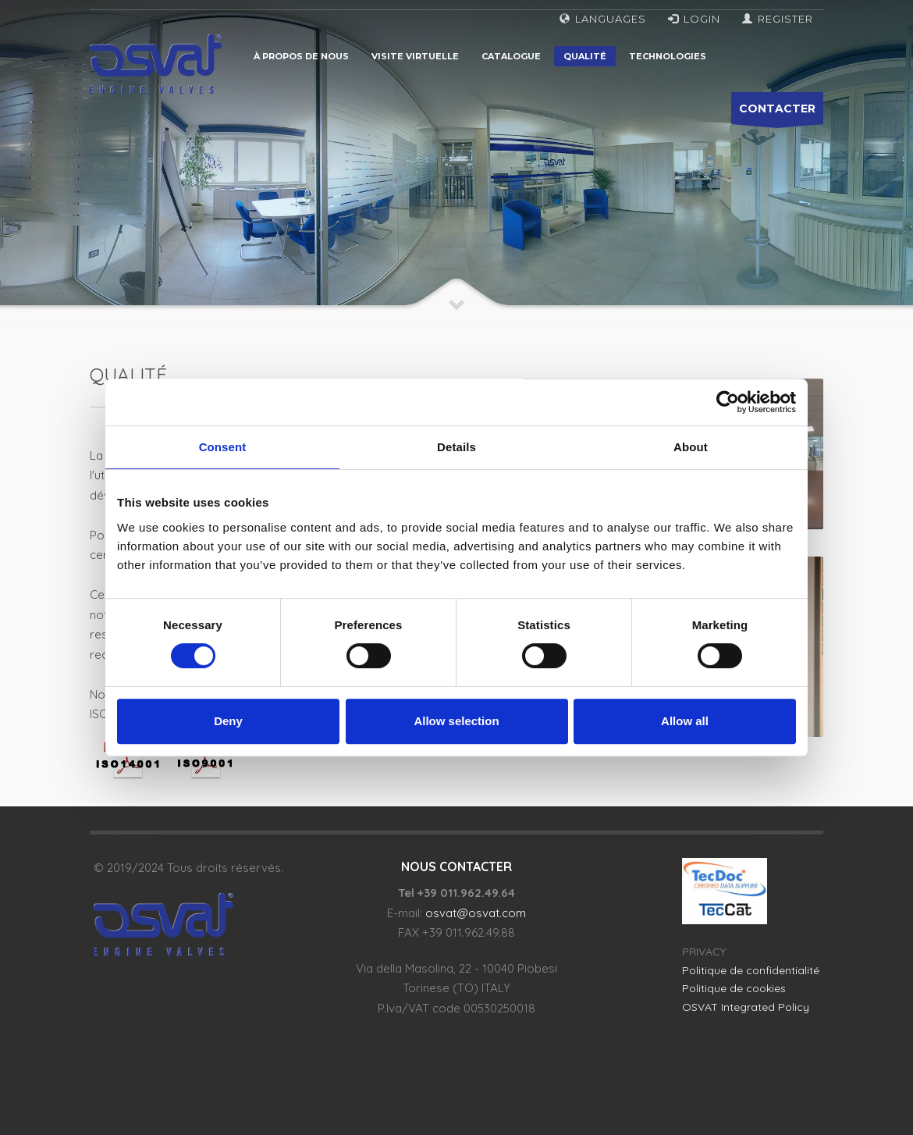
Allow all (685, 721)
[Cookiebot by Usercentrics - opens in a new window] (727, 402)
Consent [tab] (223, 447)
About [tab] (690, 447)
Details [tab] (456, 447)
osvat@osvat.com (475, 913)
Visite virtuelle (415, 56)
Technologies (667, 56)
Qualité (584, 56)
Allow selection (456, 721)
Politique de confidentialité (750, 970)
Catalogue (511, 56)
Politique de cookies (734, 988)
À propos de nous (301, 56)
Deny (228, 721)
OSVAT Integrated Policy (745, 1007)
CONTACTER (777, 112)
